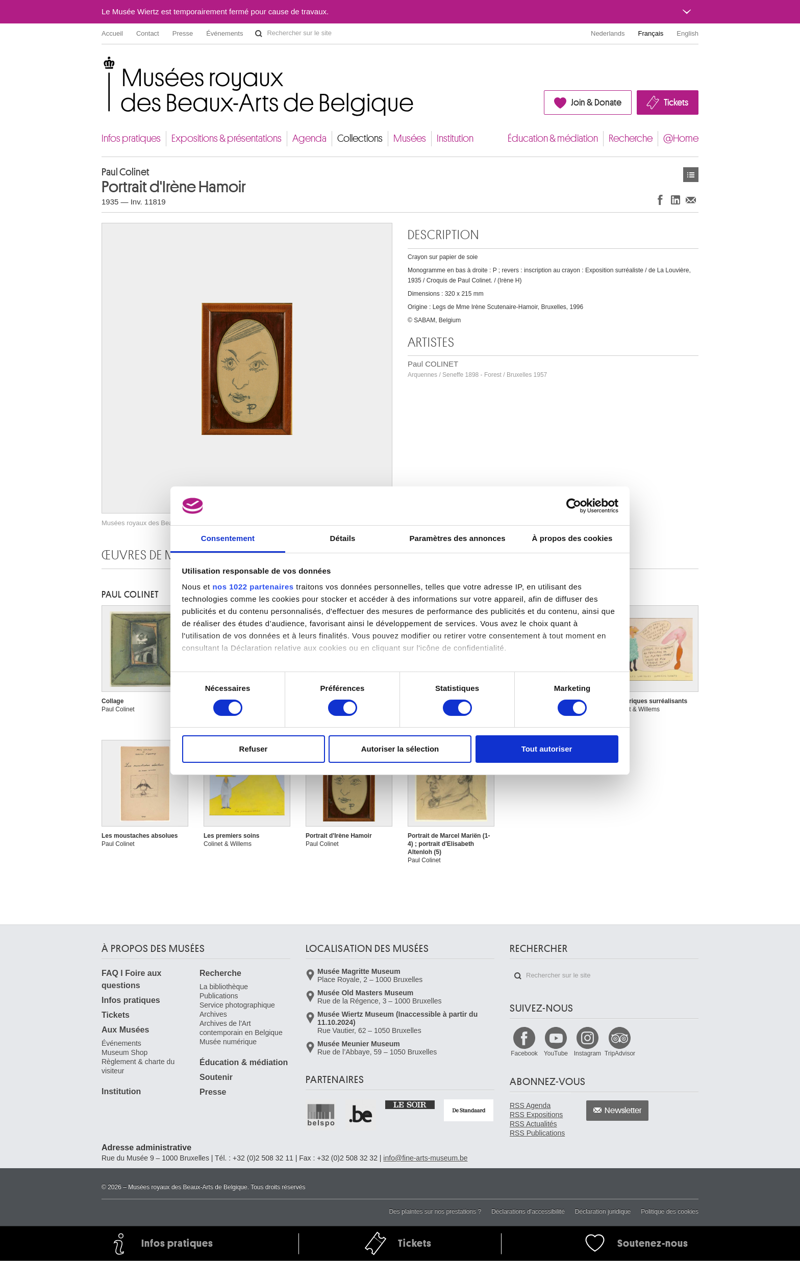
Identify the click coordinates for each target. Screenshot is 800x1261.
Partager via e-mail (690, 199)
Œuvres (690, 174)
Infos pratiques (131, 138)
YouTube (556, 1053)
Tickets (676, 102)
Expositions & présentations (226, 138)
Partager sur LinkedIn (675, 199)
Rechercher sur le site (258, 33)
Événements (224, 33)
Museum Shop (124, 1052)
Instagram (587, 1053)
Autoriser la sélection (400, 748)
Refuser (253, 748)
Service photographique (237, 1005)
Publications (218, 996)
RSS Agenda (530, 1105)
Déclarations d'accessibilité (528, 1211)
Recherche (631, 138)
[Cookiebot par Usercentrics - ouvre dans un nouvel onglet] (573, 505)
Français (651, 33)
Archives (213, 1014)
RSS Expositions (536, 1115)
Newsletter (623, 1110)
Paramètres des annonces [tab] (457, 538)
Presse (182, 33)
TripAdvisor (620, 1053)
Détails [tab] (343, 538)
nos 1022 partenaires (252, 586)
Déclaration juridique (603, 1211)
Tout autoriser (546, 748)
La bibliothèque (223, 987)
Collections (360, 138)
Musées (409, 138)
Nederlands (608, 33)
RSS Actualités (533, 1124)
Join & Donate (596, 102)
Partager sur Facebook (660, 199)
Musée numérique (228, 1042)
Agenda (309, 138)
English (687, 33)
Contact (147, 33)
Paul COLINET (477, 368)
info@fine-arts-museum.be (425, 1158)
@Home (680, 138)
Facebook (524, 1053)
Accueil (112, 33)
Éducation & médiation (553, 138)
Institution (455, 138)
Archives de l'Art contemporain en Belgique (241, 1028)
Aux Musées (125, 1029)
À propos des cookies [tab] (572, 538)
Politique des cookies (669, 1211)
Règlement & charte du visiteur (138, 1066)
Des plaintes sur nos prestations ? (435, 1211)
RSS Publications (537, 1133)
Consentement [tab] (228, 538)
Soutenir (216, 1077)
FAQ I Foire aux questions (131, 979)
